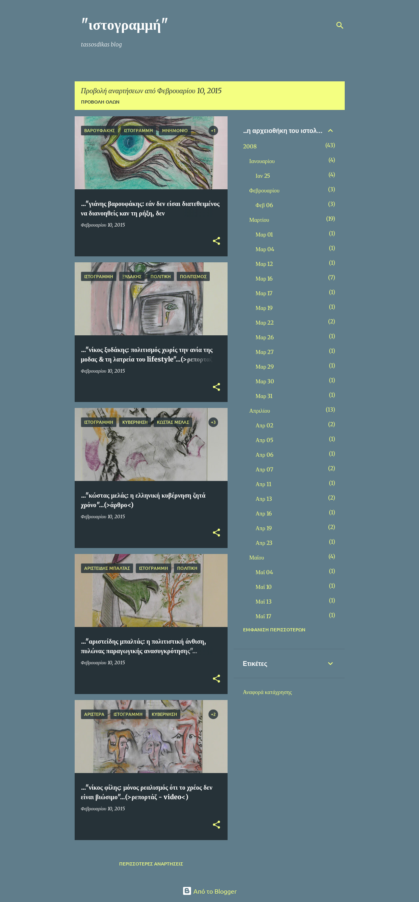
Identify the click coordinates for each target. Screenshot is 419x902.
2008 (250, 146)
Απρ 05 (264, 440)
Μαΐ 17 (264, 616)
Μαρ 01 (264, 234)
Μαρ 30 (265, 381)
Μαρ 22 (265, 322)
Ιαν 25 (263, 175)
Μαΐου (256, 557)
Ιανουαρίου (262, 161)
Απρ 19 (264, 528)
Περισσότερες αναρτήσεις (151, 863)
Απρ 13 (264, 498)
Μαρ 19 (264, 308)
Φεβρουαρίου (264, 190)
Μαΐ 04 (265, 572)
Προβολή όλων (100, 101)
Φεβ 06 (264, 205)
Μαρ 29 (265, 366)
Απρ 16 (264, 513)
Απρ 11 (263, 484)
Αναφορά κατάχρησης (267, 692)
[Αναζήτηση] (340, 25)
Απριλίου (259, 410)
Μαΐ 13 (264, 601)
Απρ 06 (264, 454)
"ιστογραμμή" (125, 25)
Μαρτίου (259, 219)
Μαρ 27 (265, 352)
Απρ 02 (264, 425)
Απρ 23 (264, 542)
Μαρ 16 (264, 278)
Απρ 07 (264, 469)
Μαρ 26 (265, 337)
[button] (216, 241)
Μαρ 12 (264, 263)
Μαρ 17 (264, 293)
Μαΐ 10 (264, 586)
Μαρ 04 (265, 249)
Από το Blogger (209, 891)
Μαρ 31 (264, 396)
